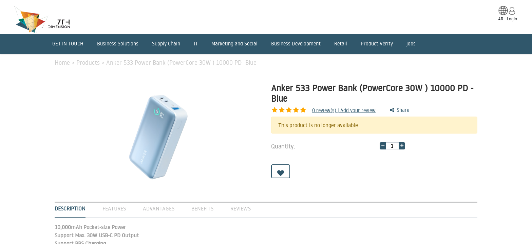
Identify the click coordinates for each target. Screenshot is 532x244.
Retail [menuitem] (340, 43)
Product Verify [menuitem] (377, 43)
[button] (280, 171)
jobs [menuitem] (411, 43)
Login (512, 18)
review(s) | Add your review (308, 110)
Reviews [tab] (240, 208)
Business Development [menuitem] (296, 43)
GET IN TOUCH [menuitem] (67, 43)
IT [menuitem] (196, 43)
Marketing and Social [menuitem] (234, 43)
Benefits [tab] (202, 208)
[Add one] (402, 145)
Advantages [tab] (158, 208)
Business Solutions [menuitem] (117, 43)
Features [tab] (114, 208)
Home (63, 62)
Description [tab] (70, 208)
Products (88, 62)
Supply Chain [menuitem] (166, 43)
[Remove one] (383, 145)
